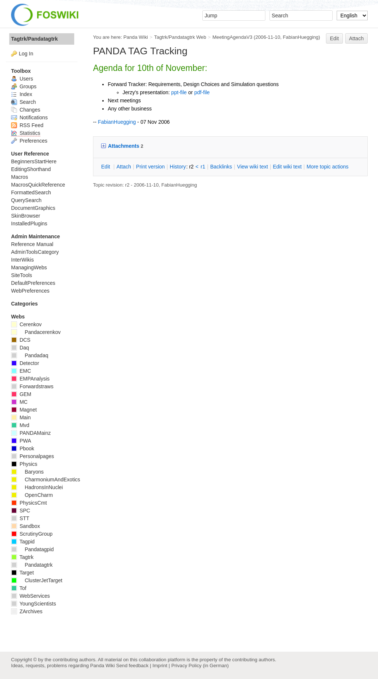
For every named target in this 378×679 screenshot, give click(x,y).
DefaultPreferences (33, 283)
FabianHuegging (301, 37)
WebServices (30, 596)
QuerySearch (26, 200)
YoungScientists (33, 604)
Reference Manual (32, 244)
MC (19, 402)
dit (106, 167)
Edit (334, 38)
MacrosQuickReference (38, 185)
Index (21, 94)
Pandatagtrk (31, 565)
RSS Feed (27, 125)
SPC (20, 510)
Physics (24, 464)
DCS (20, 340)
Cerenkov (26, 324)
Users (22, 79)
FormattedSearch (31, 192)
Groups (24, 86)
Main (21, 417)
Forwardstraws (32, 386)
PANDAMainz (31, 433)
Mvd (20, 425)
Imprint (159, 665)
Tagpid (23, 542)
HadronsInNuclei (37, 487)
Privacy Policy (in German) (200, 665)
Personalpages (32, 456)
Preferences (29, 141)
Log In (26, 54)
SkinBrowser (25, 216)
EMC (21, 371)
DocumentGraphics (33, 208)
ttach (123, 167)
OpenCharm (32, 495)
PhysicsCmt (29, 503)
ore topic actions (327, 167)
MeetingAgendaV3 (232, 37)
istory (178, 167)
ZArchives (26, 611)
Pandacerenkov (36, 332)
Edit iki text (287, 167)
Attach (356, 38)
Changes (25, 110)
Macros (19, 177)
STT (20, 518)
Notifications (29, 117)
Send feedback (132, 665)
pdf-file (202, 92)
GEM (21, 394)
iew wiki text (252, 167)
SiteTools (21, 275)
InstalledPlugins (29, 223)
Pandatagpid (32, 549)
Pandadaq (29, 355)
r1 (203, 167)
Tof (18, 588)
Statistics (25, 133)
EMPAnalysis (30, 379)
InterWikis (22, 260)
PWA (21, 441)
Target (22, 573)
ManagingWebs (29, 267)
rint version (150, 167)
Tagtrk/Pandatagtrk (34, 39)
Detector (25, 363)
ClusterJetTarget (36, 580)
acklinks (221, 167)
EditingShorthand (31, 169)
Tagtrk (22, 557)
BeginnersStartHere (33, 161)
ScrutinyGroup (31, 534)
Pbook (22, 448)
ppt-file (179, 92)
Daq (20, 348)
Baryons (27, 472)
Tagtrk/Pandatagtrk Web (180, 37)
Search (23, 102)
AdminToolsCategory (35, 252)
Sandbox (25, 526)
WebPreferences (30, 291)
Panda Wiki (135, 37)
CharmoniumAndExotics (45, 479)
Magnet (24, 410)
